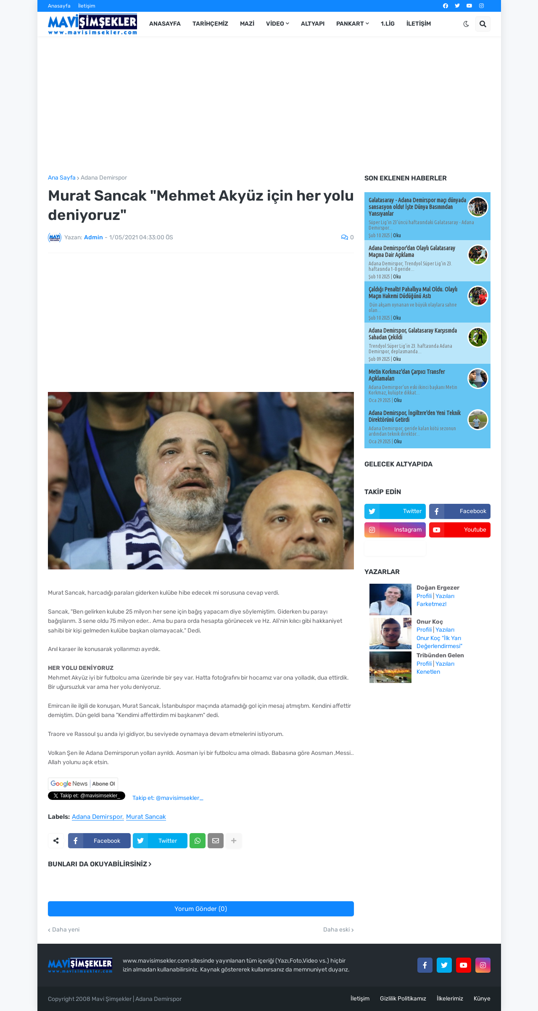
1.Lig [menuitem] (388, 23)
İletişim (86, 6)
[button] (466, 24)
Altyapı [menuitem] (312, 23)
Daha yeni (65, 930)
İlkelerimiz (450, 998)
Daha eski (336, 930)
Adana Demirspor (104, 178)
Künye (482, 998)
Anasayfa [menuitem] (165, 23)
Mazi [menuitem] (247, 23)
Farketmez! (431, 604)
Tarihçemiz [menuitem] (210, 23)
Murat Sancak (146, 817)
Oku (397, 235)
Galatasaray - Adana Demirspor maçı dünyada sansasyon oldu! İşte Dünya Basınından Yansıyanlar (417, 207)
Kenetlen (428, 671)
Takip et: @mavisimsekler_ (167, 798)
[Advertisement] (269, 105)
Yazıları (444, 596)
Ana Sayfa (62, 178)
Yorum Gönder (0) (200, 909)
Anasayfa (59, 6)
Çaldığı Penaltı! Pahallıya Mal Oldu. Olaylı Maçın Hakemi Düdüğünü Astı (413, 292)
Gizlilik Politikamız (403, 998)
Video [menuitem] (275, 23)
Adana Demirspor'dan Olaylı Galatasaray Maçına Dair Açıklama (412, 251)
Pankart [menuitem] (350, 23)
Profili (424, 596)
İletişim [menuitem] (418, 23)
